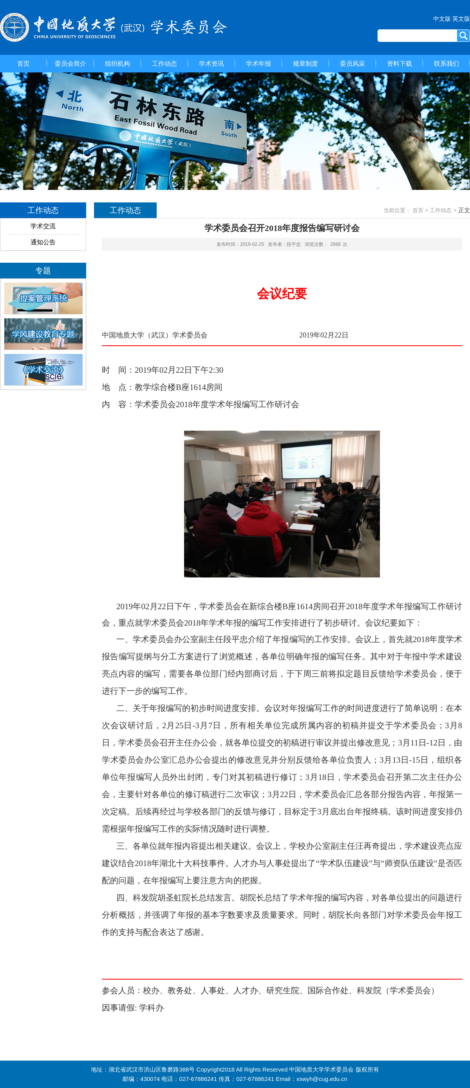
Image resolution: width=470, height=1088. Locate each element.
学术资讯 (211, 63)
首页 (23, 63)
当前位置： (397, 210)
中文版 (442, 18)
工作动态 (164, 63)
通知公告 (43, 242)
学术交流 (43, 226)
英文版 (461, 18)
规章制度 (305, 63)
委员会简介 (70, 63)
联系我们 (446, 63)
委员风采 (352, 63)
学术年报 (258, 63)
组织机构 (117, 63)
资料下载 (399, 63)
